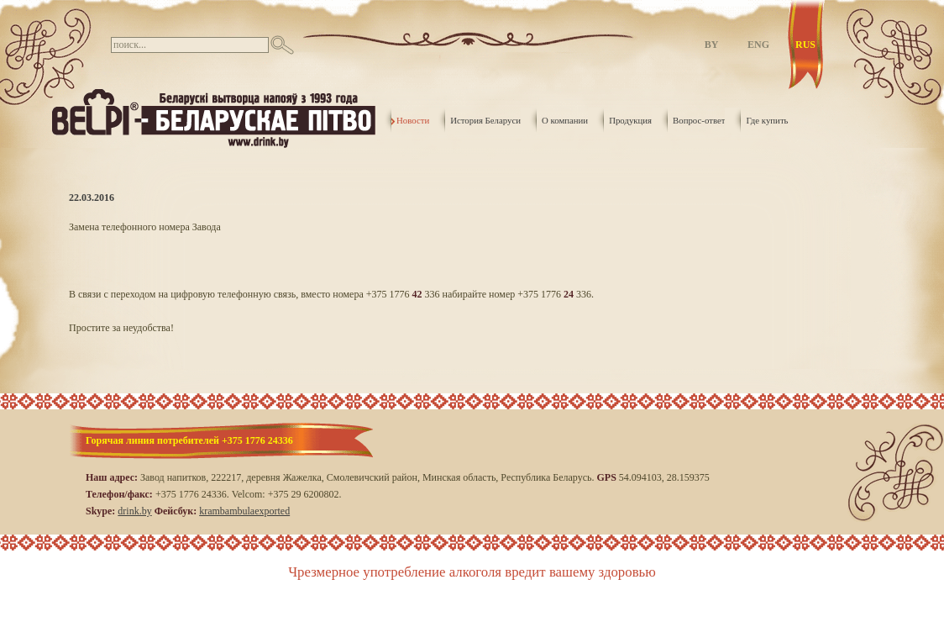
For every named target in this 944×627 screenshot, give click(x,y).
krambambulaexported (244, 511)
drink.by (134, 511)
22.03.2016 (91, 197)
